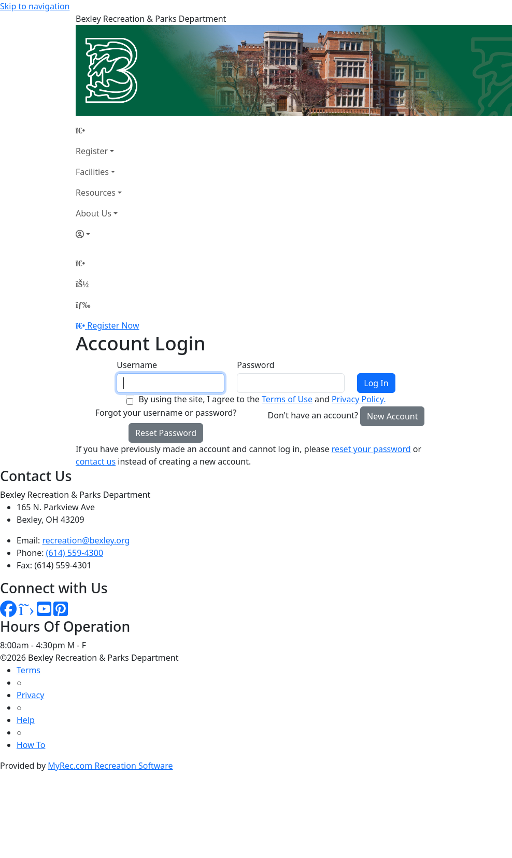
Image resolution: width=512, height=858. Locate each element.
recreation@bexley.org (86, 540)
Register (92, 151)
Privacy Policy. (359, 399)
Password (255, 365)
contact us (96, 461)
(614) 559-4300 (74, 553)
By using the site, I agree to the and (262, 399)
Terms (28, 670)
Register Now (113, 325)
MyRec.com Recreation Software (110, 765)
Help (26, 720)
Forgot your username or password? (166, 412)
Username (137, 365)
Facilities (92, 172)
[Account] (99, 234)
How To (31, 745)
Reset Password (165, 433)
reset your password (371, 449)
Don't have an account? (313, 415)
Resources (96, 192)
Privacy (30, 695)
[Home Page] (99, 130)
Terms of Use (287, 399)
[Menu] (83, 304)
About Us (93, 213)
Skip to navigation (34, 6)
